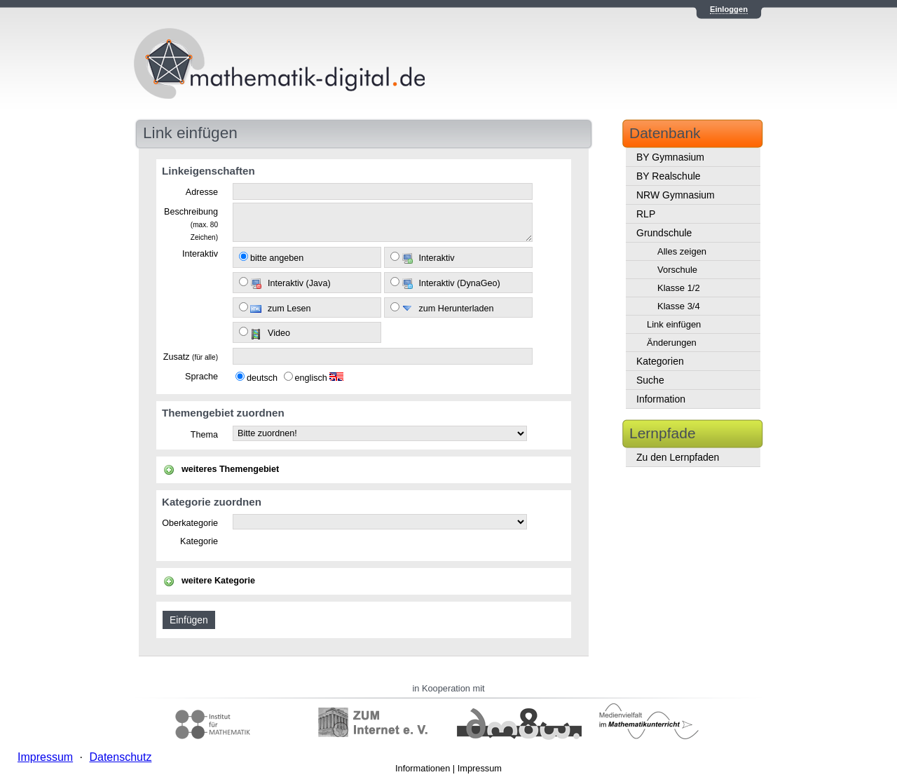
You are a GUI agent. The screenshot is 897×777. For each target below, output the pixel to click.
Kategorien (660, 361)
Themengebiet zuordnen (223, 413)
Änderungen (672, 342)
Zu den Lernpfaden (677, 457)
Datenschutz (120, 757)
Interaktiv (200, 254)
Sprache (201, 376)
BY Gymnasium (670, 157)
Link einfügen (674, 324)
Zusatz (190, 357)
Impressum (480, 768)
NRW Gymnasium (675, 195)
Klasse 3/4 (678, 306)
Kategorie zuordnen (211, 502)
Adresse (202, 192)
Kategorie (199, 541)
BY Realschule (668, 176)
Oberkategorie (190, 523)
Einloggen (729, 9)
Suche (650, 380)
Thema (204, 435)
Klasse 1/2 (678, 288)
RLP (645, 213)
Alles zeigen (681, 251)
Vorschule (677, 269)
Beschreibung (191, 224)
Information (660, 399)
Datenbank (665, 133)
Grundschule (664, 232)
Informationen (422, 768)
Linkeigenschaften (208, 171)
